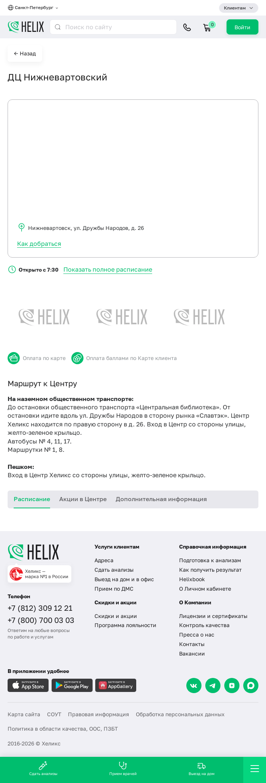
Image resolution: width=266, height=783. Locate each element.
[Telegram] (212, 685)
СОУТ (54, 714)
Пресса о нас (196, 634)
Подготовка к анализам (210, 560)
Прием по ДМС (114, 588)
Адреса (103, 560)
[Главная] (46, 552)
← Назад (25, 53)
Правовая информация (98, 714)
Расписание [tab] (32, 499)
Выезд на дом (201, 768)
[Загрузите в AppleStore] (28, 685)
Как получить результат (210, 569)
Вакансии (192, 653)
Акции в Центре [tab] (83, 499)
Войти (242, 27)
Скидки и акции (115, 616)
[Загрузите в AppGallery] (115, 685)
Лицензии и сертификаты (213, 616)
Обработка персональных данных (180, 714)
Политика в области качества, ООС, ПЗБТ (63, 728)
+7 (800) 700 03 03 (41, 619)
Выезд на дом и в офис (124, 579)
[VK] (193, 685)
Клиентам (235, 8)
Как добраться (39, 243)
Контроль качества (204, 625)
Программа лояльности (125, 625)
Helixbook (192, 579)
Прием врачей (123, 768)
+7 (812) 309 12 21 (40, 607)
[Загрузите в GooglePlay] (72, 685)
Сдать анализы (114, 569)
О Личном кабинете (205, 588)
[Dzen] (231, 685)
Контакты (192, 644)
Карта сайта (24, 714)
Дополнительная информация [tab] (161, 499)
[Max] (250, 685)
